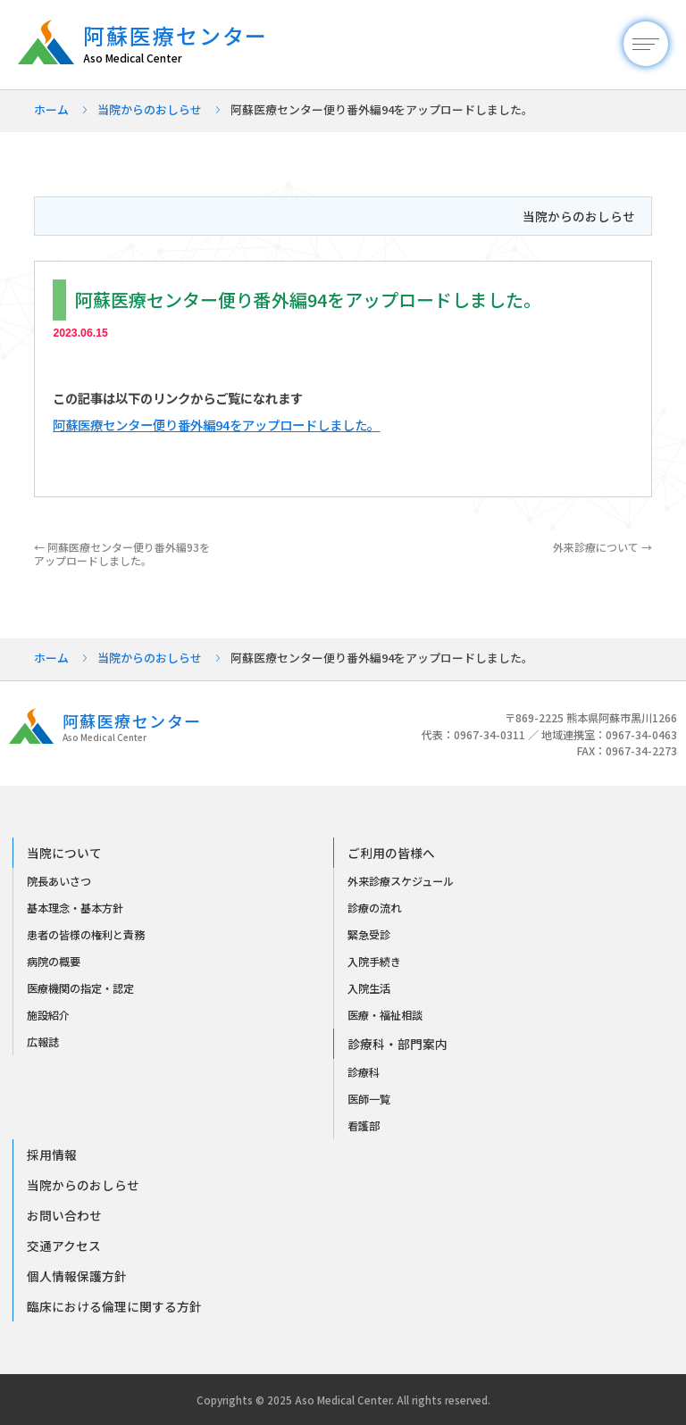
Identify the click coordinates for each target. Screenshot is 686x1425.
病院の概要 (53, 962)
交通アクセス (64, 1245)
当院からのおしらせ (149, 109)
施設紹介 (48, 1015)
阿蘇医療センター (184, 44)
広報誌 (43, 1042)
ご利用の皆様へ (391, 853)
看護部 (363, 1126)
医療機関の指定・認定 (80, 988)
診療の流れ (374, 908)
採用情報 (52, 1154)
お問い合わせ (64, 1215)
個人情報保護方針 (77, 1276)
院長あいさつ (59, 881)
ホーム (51, 109)
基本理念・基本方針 (75, 908)
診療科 (363, 1072)
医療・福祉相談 (384, 1015)
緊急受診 (368, 935)
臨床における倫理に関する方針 (114, 1306)
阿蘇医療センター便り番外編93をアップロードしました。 (122, 553)
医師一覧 (368, 1099)
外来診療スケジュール (400, 881)
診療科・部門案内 (397, 1044)
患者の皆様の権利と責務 (86, 935)
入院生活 (368, 988)
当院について (64, 853)
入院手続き (374, 962)
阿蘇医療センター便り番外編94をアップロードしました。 (216, 424)
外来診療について (602, 546)
